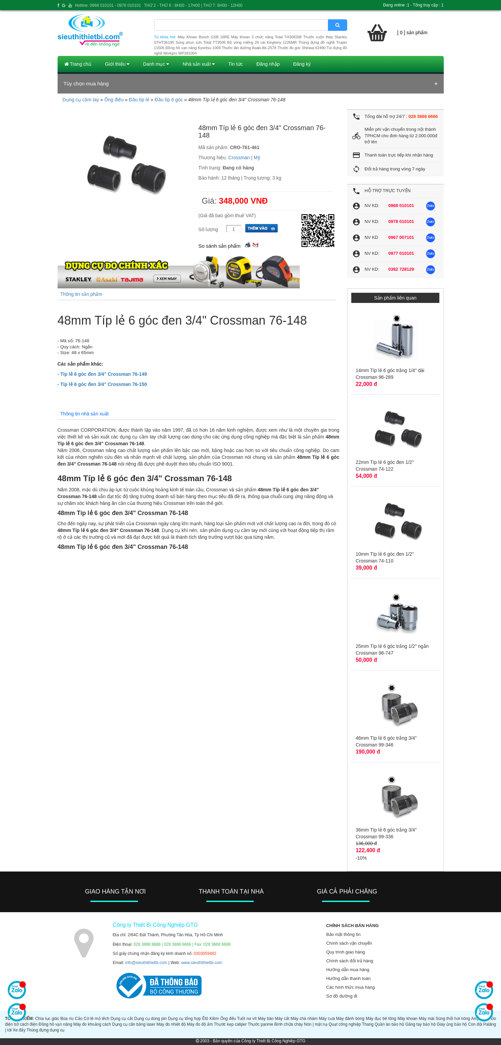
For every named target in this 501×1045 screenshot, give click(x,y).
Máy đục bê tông (381, 1018)
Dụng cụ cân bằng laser (133, 1024)
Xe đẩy (19, 1030)
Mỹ (257, 157)
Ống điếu (114, 99)
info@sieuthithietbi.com (146, 962)
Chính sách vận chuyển (349, 943)
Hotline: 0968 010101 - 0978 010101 (108, 5)
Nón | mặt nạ (315, 1024)
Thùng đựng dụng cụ (45, 1030)
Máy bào (265, 1018)
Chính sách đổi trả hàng (349, 960)
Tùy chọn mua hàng (86, 83)
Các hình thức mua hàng (350, 987)
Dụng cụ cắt (121, 1018)
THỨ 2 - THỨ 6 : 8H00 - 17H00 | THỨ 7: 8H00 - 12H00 (193, 5)
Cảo (78, 1018)
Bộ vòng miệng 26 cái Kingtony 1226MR (262, 42)
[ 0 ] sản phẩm (412, 32)
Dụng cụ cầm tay (81, 99)
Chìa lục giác (47, 1018)
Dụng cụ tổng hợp (184, 1018)
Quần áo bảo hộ (389, 1024)
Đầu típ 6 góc (168, 99)
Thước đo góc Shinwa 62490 (301, 48)
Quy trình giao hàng (345, 952)
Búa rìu (67, 1018)
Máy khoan (407, 1018)
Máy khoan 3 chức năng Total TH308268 (266, 37)
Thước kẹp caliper (230, 1024)
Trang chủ (77, 64)
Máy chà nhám (304, 1018)
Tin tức (235, 64)
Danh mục (156, 64)
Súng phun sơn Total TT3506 (200, 42)
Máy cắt (282, 1018)
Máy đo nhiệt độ (171, 1024)
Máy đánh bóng (350, 1018)
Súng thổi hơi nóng (453, 1018)
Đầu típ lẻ (139, 99)
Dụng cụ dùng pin (150, 1018)
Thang (368, 1024)
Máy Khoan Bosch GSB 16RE (204, 37)
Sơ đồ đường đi (341, 996)
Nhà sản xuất (199, 64)
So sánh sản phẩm (220, 246)
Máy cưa (327, 1018)
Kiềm (214, 1018)
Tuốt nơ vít (247, 1018)
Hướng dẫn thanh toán (348, 978)
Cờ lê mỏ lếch (96, 1018)
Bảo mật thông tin (343, 934)
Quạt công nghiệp (345, 1024)
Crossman (239, 157)
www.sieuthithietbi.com (201, 962)
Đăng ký (302, 64)
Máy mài (426, 1018)
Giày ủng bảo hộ (452, 1024)
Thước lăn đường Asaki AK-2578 (249, 48)
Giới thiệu (117, 64)
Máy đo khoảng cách (92, 1024)
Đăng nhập (268, 64)
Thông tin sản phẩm (81, 294)
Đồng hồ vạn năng (55, 1024)
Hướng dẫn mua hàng (347, 969)
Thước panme (260, 1024)
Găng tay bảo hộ (420, 1024)
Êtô (205, 1018)
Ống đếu (228, 1018)
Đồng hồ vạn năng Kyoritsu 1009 (193, 48)
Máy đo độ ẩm (200, 1024)
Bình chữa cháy (288, 1024)
